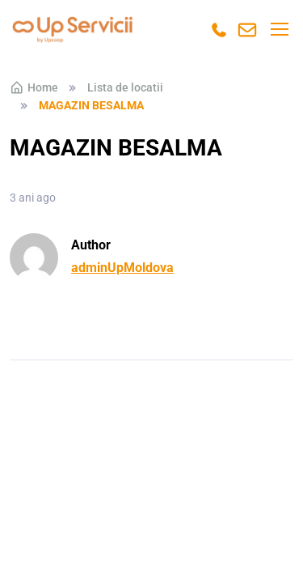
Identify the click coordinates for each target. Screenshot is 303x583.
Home (34, 87)
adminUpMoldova (122, 267)
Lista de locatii (125, 87)
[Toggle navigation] (279, 29)
